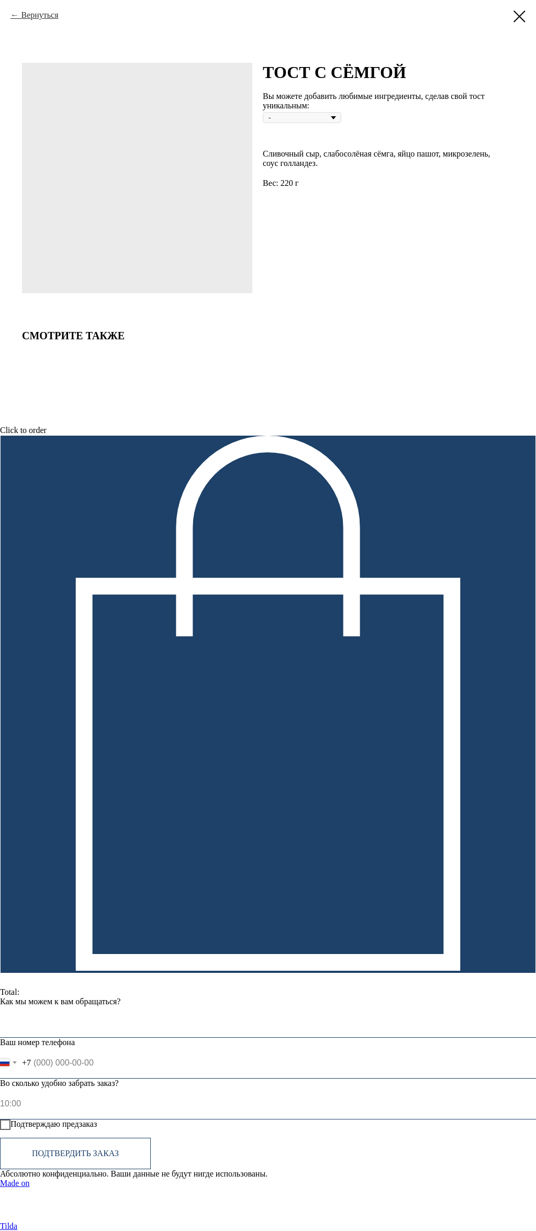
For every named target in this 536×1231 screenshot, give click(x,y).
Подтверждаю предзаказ (48, 1124)
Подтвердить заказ (75, 1153)
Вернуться (39, 14)
